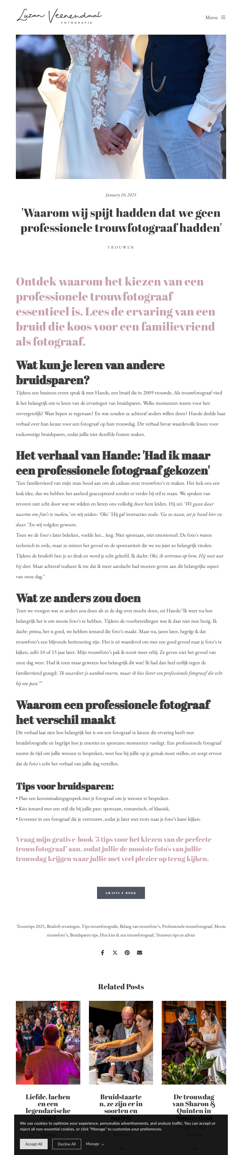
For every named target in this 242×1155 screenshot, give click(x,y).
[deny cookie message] (66, 1144)
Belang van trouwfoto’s (140, 926)
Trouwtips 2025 (30, 926)
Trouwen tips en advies (175, 935)
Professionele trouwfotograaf (187, 926)
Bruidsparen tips (84, 935)
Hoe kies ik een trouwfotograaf (127, 935)
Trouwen (121, 247)
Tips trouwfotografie (99, 926)
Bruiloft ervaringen (63, 926)
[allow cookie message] (34, 1144)
